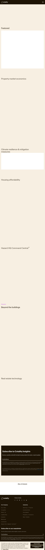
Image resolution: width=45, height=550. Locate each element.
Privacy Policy (22, 464)
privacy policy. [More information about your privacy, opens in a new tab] (5, 549)
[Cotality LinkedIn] (19, 500)
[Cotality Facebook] (17, 500)
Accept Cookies (37, 543)
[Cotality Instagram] (14, 500)
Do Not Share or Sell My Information (37, 547)
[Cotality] (4, 2)
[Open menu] (43, 2)
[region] (22, 545)
